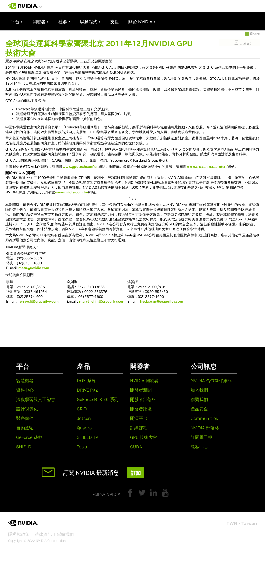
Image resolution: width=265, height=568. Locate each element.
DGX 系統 (86, 380)
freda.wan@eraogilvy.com (161, 301)
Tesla (82, 446)
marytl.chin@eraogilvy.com (102, 301)
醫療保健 (25, 418)
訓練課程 (138, 427)
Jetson (84, 418)
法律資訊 (43, 534)
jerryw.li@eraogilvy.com (39, 301)
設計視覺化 (27, 409)
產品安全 (199, 409)
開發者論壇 (141, 409)
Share (255, 33)
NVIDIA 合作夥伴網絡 (211, 380)
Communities (204, 418)
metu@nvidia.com (33, 268)
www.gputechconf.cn (80, 166)
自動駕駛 (25, 427)
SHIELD (23, 446)
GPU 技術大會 (143, 437)
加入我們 (199, 390)
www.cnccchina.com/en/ (207, 166)
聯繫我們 (199, 399)
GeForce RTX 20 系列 (97, 399)
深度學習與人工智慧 (35, 399)
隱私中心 (199, 446)
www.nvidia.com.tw (71, 192)
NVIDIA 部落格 (205, 427)
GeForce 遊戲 (29, 437)
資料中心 (25, 390)
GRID (82, 409)
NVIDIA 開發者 (144, 380)
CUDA (136, 446)
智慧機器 (25, 380)
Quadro (84, 427)
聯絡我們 (65, 534)
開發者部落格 (143, 399)
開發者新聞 (141, 390)
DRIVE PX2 (87, 390)
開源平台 (138, 418)
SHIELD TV (87, 437)
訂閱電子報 (201, 437)
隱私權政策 (19, 534)
